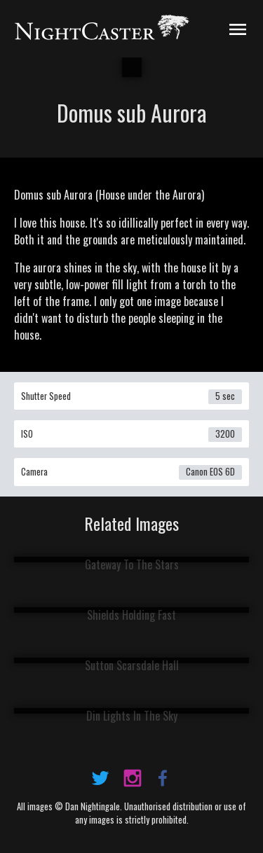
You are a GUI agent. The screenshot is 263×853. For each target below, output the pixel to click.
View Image (131, 557)
